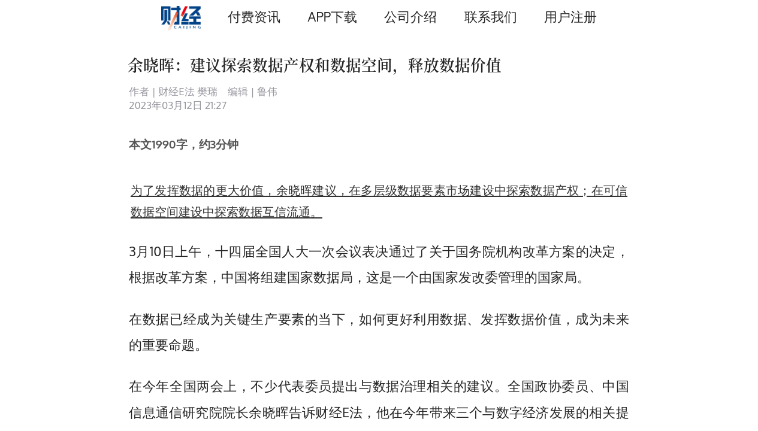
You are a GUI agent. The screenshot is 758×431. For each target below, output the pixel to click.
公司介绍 (410, 16)
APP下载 (332, 16)
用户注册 (570, 16)
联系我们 (490, 16)
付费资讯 (254, 16)
